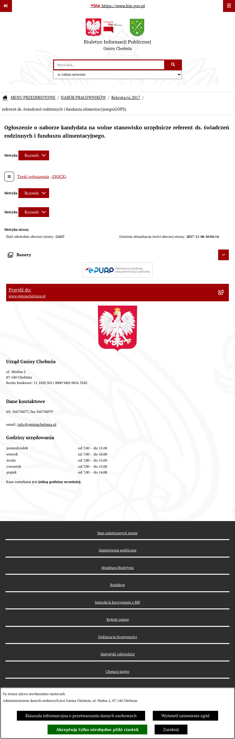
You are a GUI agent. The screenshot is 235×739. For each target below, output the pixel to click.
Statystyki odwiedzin (118, 654)
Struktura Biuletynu (118, 567)
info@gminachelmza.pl (36, 424)
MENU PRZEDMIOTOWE (33, 97)
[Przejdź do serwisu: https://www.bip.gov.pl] (117, 6)
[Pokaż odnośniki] (6, 6)
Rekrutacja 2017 (125, 97)
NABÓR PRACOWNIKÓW (83, 97)
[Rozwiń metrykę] (33, 155)
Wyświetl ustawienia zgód (185, 715)
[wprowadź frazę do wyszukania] (109, 64)
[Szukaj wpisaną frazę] (173, 64)
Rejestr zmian (117, 619)
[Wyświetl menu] (229, 6)
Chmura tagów (117, 671)
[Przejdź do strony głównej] (117, 35)
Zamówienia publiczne (118, 550)
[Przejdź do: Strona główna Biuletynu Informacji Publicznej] (5, 98)
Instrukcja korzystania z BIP (117, 602)
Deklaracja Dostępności (117, 636)
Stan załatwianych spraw (117, 533)
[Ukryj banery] (223, 255)
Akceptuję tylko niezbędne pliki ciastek (97, 729)
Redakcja (117, 584)
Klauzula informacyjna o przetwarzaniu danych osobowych (81, 715)
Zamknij (171, 729)
